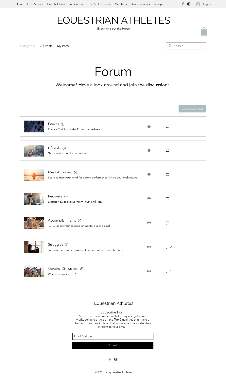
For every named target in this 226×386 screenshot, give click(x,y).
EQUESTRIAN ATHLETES (115, 20)
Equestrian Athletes (113, 303)
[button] (203, 31)
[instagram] (189, 4)
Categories (28, 46)
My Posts (63, 46)
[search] (186, 45)
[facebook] (183, 4)
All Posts (46, 46)
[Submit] (112, 345)
